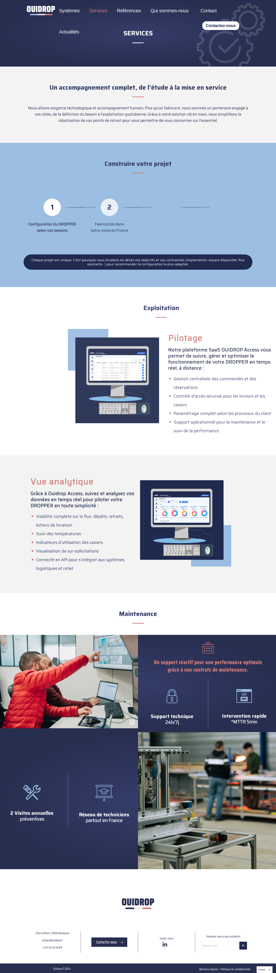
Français (261, 969)
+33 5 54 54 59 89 (52, 947)
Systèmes (69, 10)
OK (243, 945)
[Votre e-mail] (220, 946)
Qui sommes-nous (169, 10)
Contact (208, 10)
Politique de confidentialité (235, 969)
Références (129, 10)
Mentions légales (208, 969)
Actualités (69, 31)
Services (98, 10)
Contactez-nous (221, 25)
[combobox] (265, 969)
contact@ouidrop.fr (52, 940)
